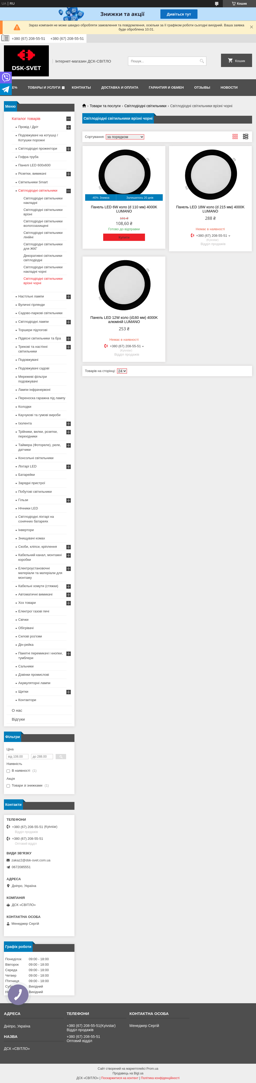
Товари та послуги (105, 106)
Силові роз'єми (30, 636)
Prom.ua (152, 1068)
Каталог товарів (26, 118)
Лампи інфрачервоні (34, 390)
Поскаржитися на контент (119, 1078)
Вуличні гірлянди (31, 305)
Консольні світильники (36, 458)
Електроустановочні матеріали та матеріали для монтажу (40, 573)
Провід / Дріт (28, 127)
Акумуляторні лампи (34, 683)
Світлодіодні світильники (145, 106)
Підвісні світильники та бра (39, 338)
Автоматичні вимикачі (35, 594)
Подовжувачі (28, 360)
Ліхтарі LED (27, 466)
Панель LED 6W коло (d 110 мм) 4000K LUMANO (124, 209)
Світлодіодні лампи (33, 322)
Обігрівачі (26, 628)
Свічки (23, 620)
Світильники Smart (33, 182)
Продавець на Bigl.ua (128, 1073)
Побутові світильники (35, 492)
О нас (17, 710)
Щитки (23, 691)
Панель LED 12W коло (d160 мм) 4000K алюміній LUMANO (124, 319)
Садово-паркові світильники (40, 313)
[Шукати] (201, 61)
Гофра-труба (28, 157)
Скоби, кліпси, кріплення (37, 547)
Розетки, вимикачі (32, 173)
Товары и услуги (44, 87)
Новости (229, 87)
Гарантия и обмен (166, 87)
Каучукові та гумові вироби (39, 415)
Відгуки (18, 719)
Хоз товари (27, 603)
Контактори (27, 700)
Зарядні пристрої (31, 483)
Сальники (26, 666)
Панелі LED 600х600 (34, 165)
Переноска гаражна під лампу (41, 398)
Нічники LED (28, 508)
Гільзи (23, 500)
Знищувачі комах (31, 538)
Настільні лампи (31, 296)
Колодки (24, 407)
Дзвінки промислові (33, 675)
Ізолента (25, 423)
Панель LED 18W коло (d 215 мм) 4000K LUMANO (210, 209)
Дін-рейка (25, 645)
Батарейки (26, 475)
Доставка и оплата (119, 87)
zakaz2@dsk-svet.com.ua (30, 860)
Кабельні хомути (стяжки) (38, 586)
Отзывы (202, 87)
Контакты (81, 87)
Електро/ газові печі (33, 611)
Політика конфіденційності (160, 1078)
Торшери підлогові (32, 330)
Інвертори (26, 530)
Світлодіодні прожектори (37, 148)
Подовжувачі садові (33, 368)
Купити (124, 237)
